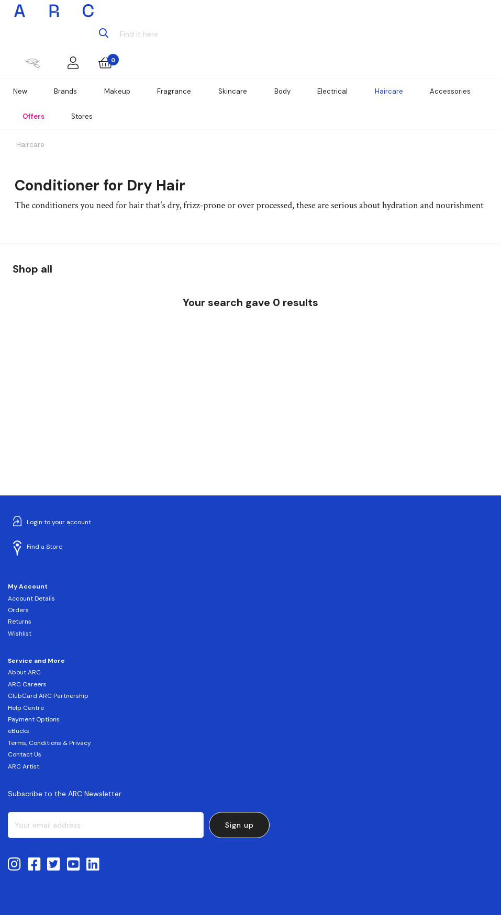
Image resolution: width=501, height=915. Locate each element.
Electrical (332, 91)
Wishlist (19, 633)
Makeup (117, 91)
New (20, 91)
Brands (65, 91)
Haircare (389, 91)
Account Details (31, 598)
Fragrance (174, 91)
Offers (33, 116)
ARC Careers (27, 684)
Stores (82, 116)
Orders (18, 610)
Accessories (450, 91)
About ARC (24, 672)
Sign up (239, 825)
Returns (19, 621)
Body (282, 91)
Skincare (232, 91)
